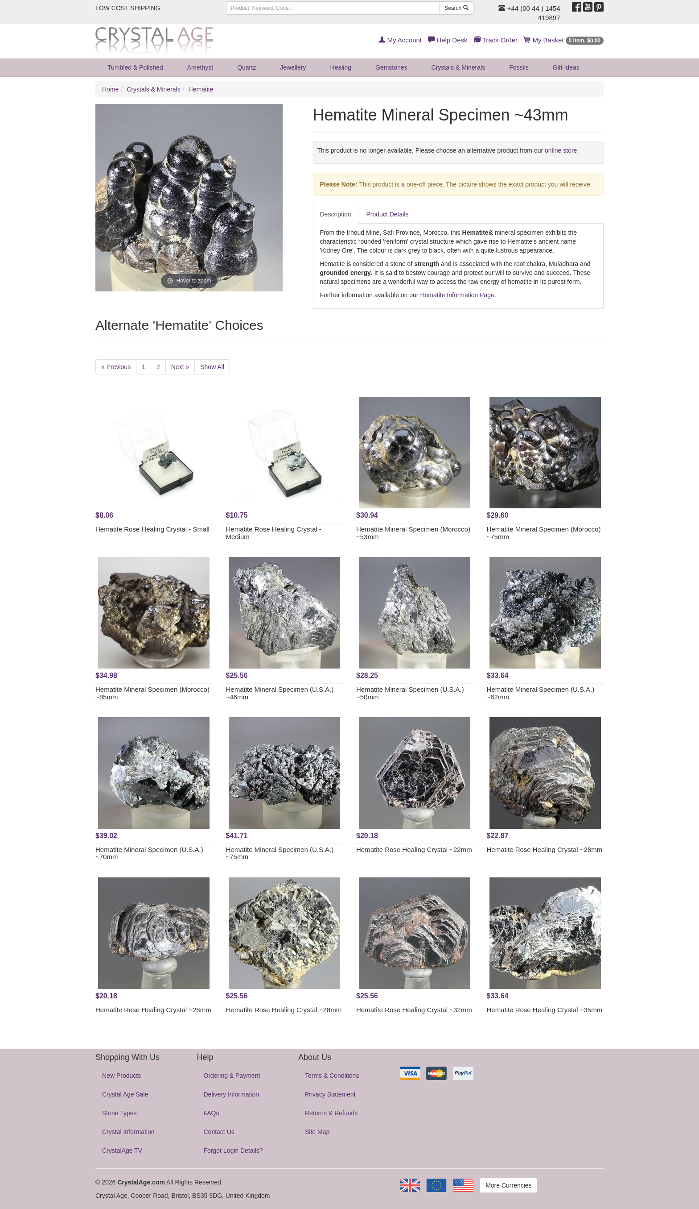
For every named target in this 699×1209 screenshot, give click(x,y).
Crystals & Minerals (458, 67)
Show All (212, 366)
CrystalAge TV (122, 1150)
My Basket (564, 40)
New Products (121, 1075)
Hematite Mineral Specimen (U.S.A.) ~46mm (280, 693)
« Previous (116, 366)
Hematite (201, 89)
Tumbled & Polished (135, 67)
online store (561, 150)
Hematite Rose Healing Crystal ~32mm (414, 1010)
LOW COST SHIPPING (127, 8)
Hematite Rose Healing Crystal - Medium (273, 532)
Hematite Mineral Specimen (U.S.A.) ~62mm (541, 693)
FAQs (211, 1113)
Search (456, 8)
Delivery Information (231, 1094)
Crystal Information (128, 1131)
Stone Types (119, 1113)
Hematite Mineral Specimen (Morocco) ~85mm (152, 693)
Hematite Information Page (457, 295)
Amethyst (200, 67)
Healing (340, 67)
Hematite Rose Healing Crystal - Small (152, 529)
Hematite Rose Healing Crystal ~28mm (545, 849)
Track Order (496, 40)
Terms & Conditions (332, 1075)
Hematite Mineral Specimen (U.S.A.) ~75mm (280, 853)
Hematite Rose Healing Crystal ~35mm (545, 1010)
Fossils (519, 67)
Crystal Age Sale (125, 1094)
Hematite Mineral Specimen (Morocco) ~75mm (544, 532)
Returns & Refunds (331, 1113)
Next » (180, 366)
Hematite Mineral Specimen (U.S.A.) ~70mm (149, 853)
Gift (566, 67)
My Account (400, 40)
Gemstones (391, 67)
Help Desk (447, 40)
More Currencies (508, 1185)
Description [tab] (335, 214)
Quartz (246, 67)
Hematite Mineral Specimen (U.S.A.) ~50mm (410, 693)
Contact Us (219, 1131)
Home (110, 89)
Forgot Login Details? (233, 1150)
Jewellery (293, 67)
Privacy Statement (330, 1094)
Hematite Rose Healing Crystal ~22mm (414, 849)
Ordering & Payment (232, 1075)
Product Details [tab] (387, 214)
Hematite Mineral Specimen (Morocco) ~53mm (413, 532)
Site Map (317, 1131)
